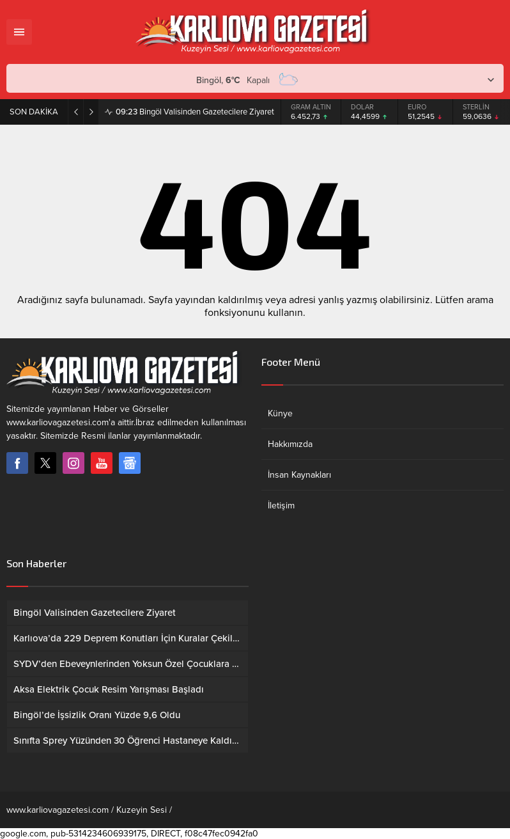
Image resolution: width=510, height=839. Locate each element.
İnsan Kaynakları (299, 474)
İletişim (281, 505)
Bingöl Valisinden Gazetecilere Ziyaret (195, 112)
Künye (280, 413)
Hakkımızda (290, 444)
